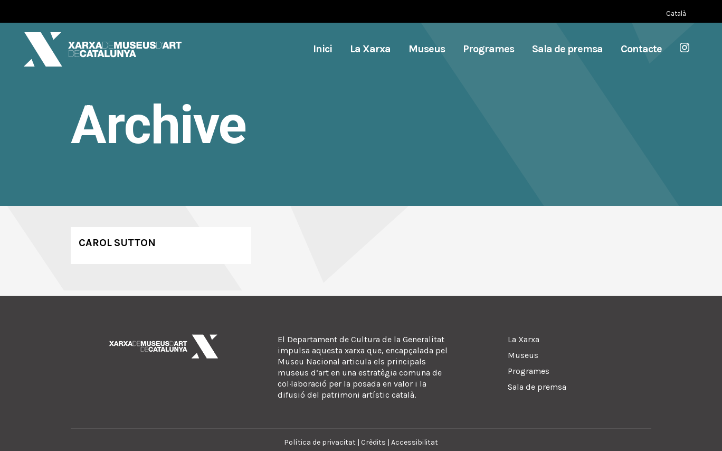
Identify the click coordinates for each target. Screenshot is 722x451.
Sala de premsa (537, 387)
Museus (523, 355)
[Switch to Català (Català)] (676, 13)
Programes (528, 371)
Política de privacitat (320, 442)
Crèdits (373, 442)
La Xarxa (523, 339)
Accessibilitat (414, 442)
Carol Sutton (117, 243)
